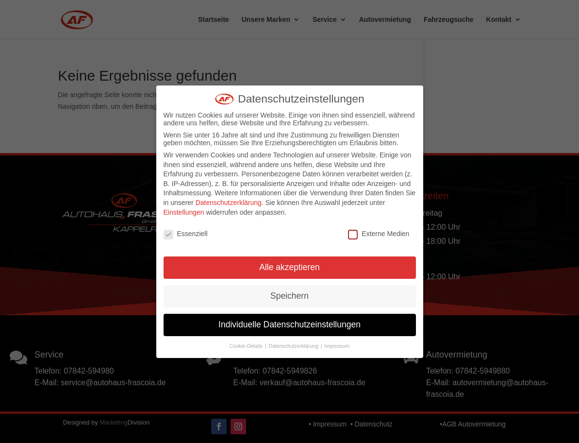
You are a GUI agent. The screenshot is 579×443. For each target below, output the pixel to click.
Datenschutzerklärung (229, 202)
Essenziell (186, 234)
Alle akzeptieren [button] (289, 267)
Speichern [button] (289, 296)
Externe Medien (378, 234)
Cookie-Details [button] (247, 346)
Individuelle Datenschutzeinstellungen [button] (289, 324)
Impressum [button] (336, 346)
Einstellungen (184, 212)
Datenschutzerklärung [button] (294, 346)
